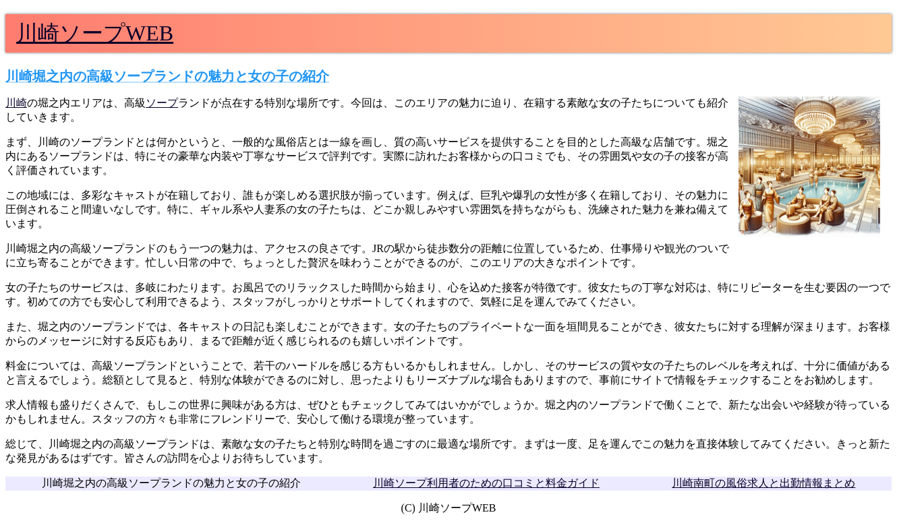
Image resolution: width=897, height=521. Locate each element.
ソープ (162, 103)
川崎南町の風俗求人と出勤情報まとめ (763, 483)
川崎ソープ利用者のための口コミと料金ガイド (486, 483)
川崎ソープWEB (94, 33)
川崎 (16, 103)
